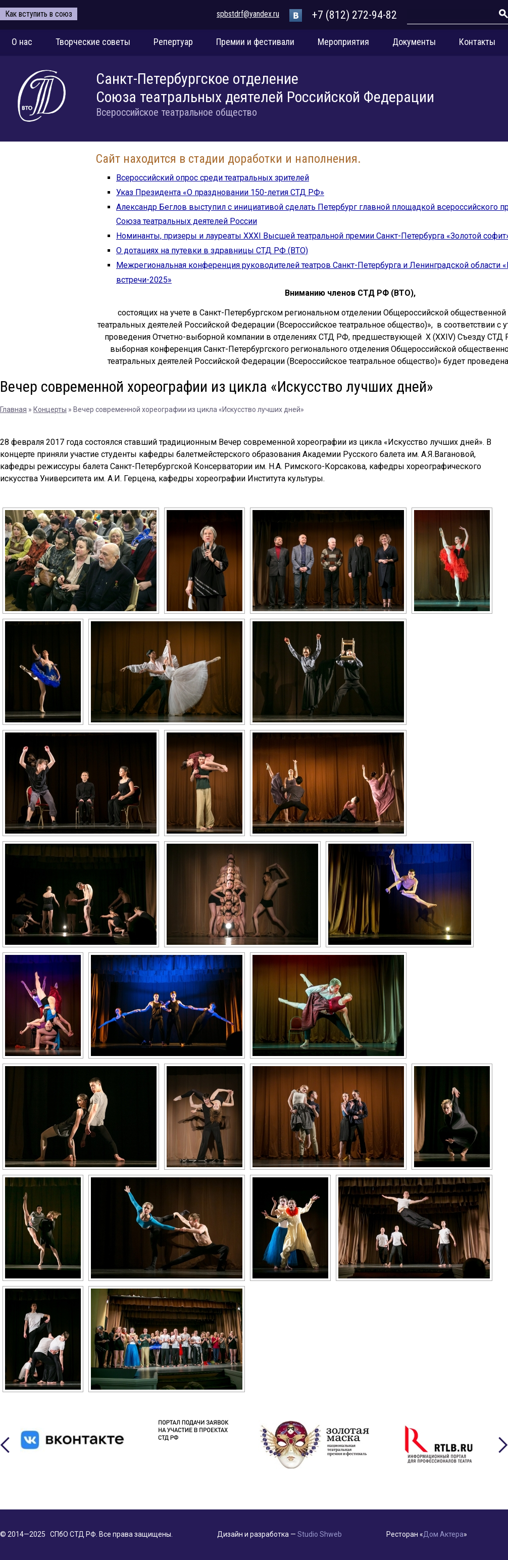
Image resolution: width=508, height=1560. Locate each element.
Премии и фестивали (255, 41)
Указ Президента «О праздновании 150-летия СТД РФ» (220, 192)
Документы (414, 41)
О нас (22, 41)
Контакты (477, 41)
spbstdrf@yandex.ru (248, 14)
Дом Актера (443, 1534)
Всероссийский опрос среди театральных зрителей (212, 177)
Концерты (50, 409)
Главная (13, 409)
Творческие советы (93, 41)
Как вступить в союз (38, 14)
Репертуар (173, 41)
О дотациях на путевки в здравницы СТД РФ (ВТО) (212, 250)
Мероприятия (343, 41)
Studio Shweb (319, 1534)
